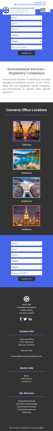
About (26, 376)
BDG (42, 428)
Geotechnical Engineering (26, 404)
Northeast (26, 228)
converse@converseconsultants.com (30, 4)
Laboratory (26, 412)
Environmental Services (26, 407)
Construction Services (26, 409)
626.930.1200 (39, 2)
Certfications (26, 379)
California (26, 143)
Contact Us (26, 381)
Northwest (26, 171)
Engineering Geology (26, 401)
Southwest (26, 200)
